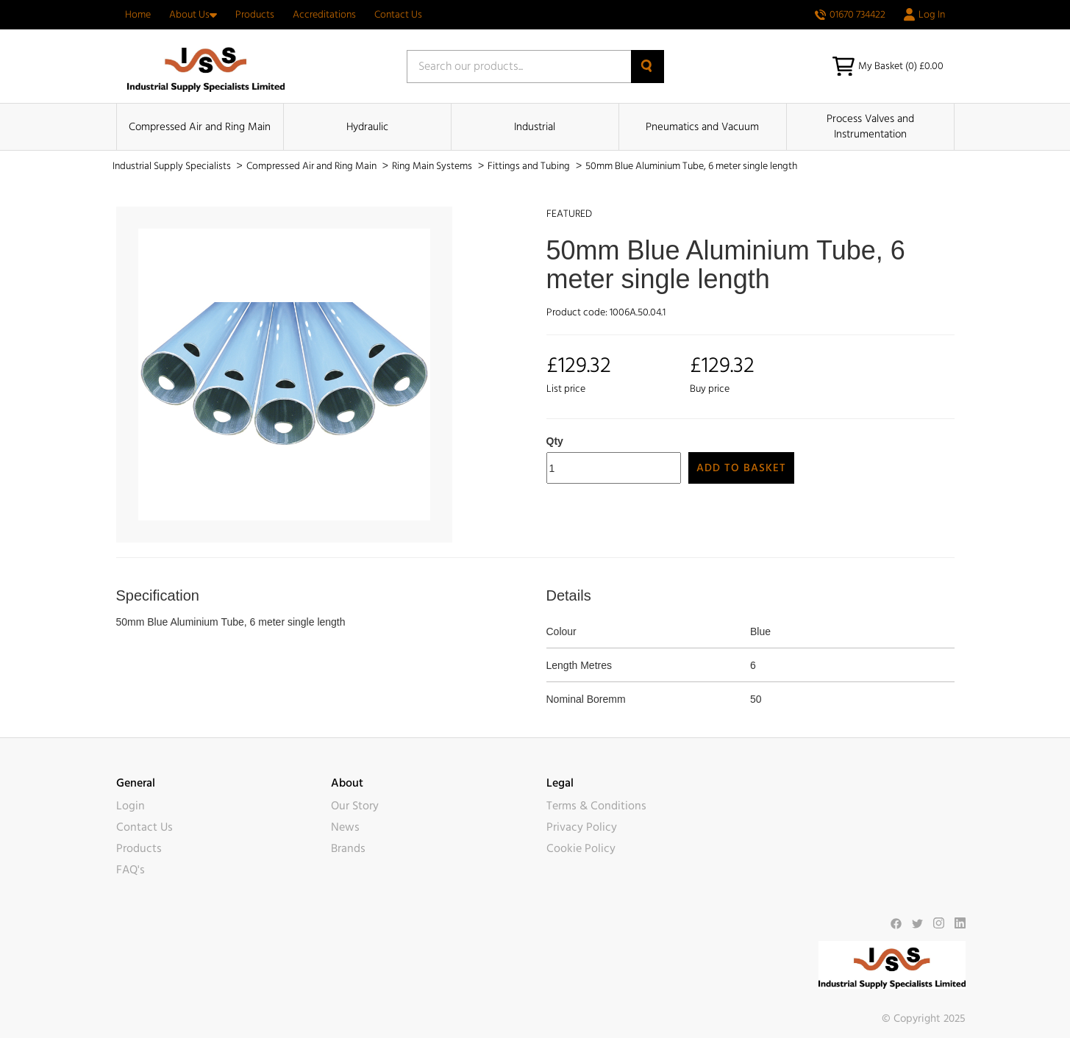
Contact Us (398, 15)
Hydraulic (367, 126)
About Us (193, 15)
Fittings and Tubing (530, 166)
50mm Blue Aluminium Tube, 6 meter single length (691, 166)
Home (138, 15)
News (345, 827)
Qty (554, 441)
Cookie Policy (581, 848)
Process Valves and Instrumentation (870, 126)
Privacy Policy (581, 827)
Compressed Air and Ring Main (200, 126)
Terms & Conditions (596, 806)
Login (130, 806)
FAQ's (130, 870)
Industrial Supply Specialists (173, 166)
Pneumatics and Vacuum (702, 126)
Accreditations (324, 15)
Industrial (534, 126)
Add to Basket (741, 467)
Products (254, 15)
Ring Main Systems (433, 166)
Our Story (355, 806)
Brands (348, 848)
